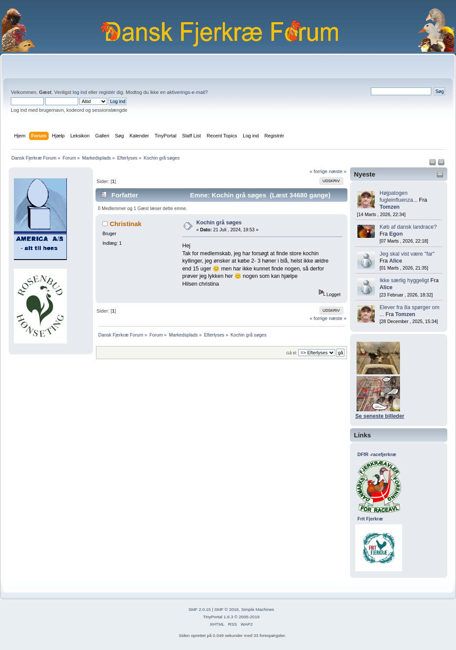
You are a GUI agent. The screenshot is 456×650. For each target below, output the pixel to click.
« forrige (318, 171)
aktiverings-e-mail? (187, 92)
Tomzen (390, 207)
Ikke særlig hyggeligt (404, 280)
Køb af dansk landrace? (408, 227)
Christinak (126, 223)
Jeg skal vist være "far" (407, 254)
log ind (80, 92)
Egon (396, 234)
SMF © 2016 (227, 609)
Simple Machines (257, 609)
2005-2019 (249, 616)
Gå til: (291, 352)
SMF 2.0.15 (199, 609)
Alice (395, 261)
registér (107, 92)
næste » (338, 171)
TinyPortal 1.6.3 (218, 616)
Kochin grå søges (219, 223)
